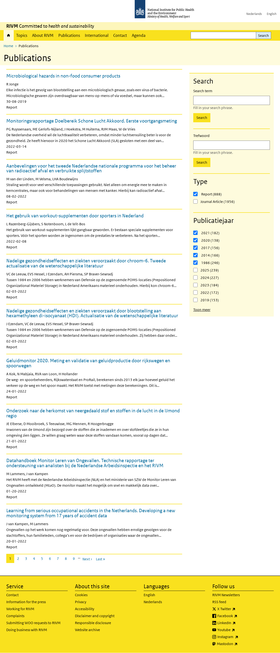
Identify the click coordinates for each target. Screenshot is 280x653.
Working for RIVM (20, 609)
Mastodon (240, 644)
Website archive (87, 629)
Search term (202, 91)
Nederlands (254, 14)
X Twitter (239, 609)
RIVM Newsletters (226, 595)
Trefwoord (201, 135)
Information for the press (26, 602)
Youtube (238, 630)
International (96, 35)
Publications (69, 35)
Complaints (15, 616)
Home (9, 35)
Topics (21, 35)
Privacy (80, 602)
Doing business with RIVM (26, 629)
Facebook (240, 616)
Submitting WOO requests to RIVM (33, 623)
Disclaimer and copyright (94, 616)
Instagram (240, 637)
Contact (120, 35)
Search (263, 35)
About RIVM (42, 35)
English (271, 14)
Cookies (81, 595)
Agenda (139, 35)
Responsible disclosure (93, 623)
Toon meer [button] (201, 309)
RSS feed (219, 602)
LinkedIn (239, 623)
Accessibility (84, 609)
